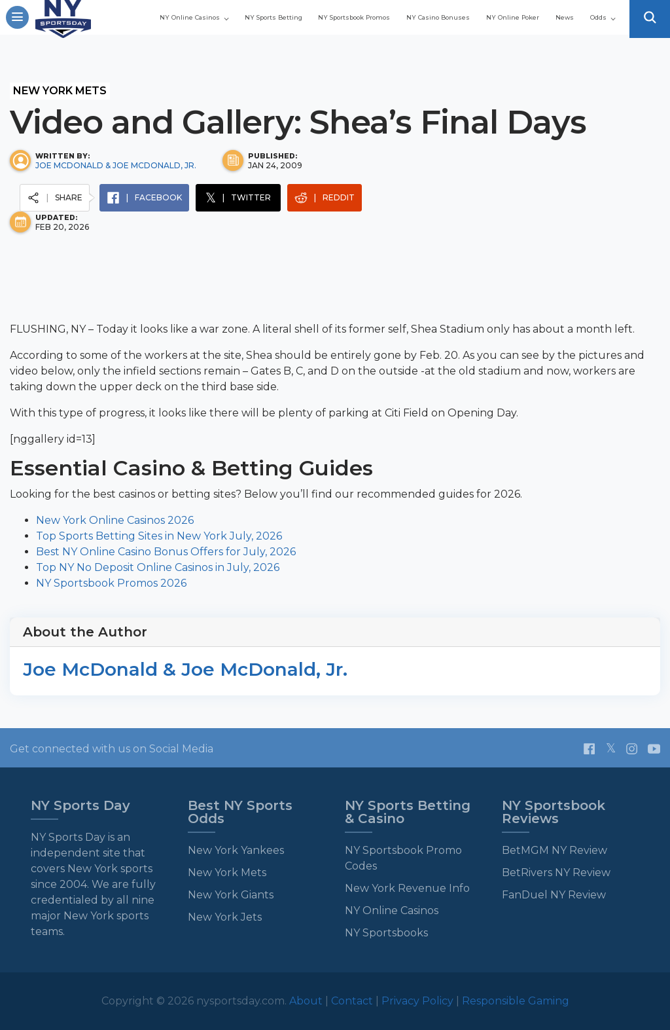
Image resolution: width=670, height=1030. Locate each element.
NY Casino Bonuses (572, 12)
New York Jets (225, 917)
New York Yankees (236, 850)
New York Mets (60, 90)
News (546, 27)
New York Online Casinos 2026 (115, 520)
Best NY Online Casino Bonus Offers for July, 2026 (166, 551)
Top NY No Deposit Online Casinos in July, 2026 (157, 567)
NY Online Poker (472, 27)
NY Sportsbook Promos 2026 (111, 583)
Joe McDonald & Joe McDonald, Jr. (115, 165)
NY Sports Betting (333, 12)
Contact (353, 1001)
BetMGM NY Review (554, 850)
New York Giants (230, 895)
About (307, 1001)
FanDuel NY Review (554, 895)
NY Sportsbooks (386, 933)
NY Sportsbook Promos (451, 12)
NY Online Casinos (215, 12)
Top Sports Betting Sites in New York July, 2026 (159, 536)
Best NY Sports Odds (240, 812)
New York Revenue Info (407, 888)
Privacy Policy (417, 1001)
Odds (594, 27)
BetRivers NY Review (556, 872)
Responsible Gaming (515, 1001)
